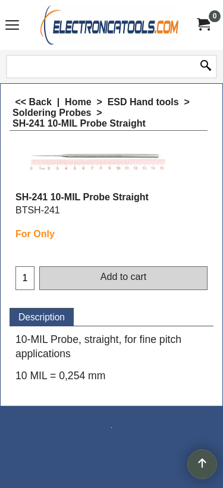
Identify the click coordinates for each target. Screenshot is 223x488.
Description (41, 317)
